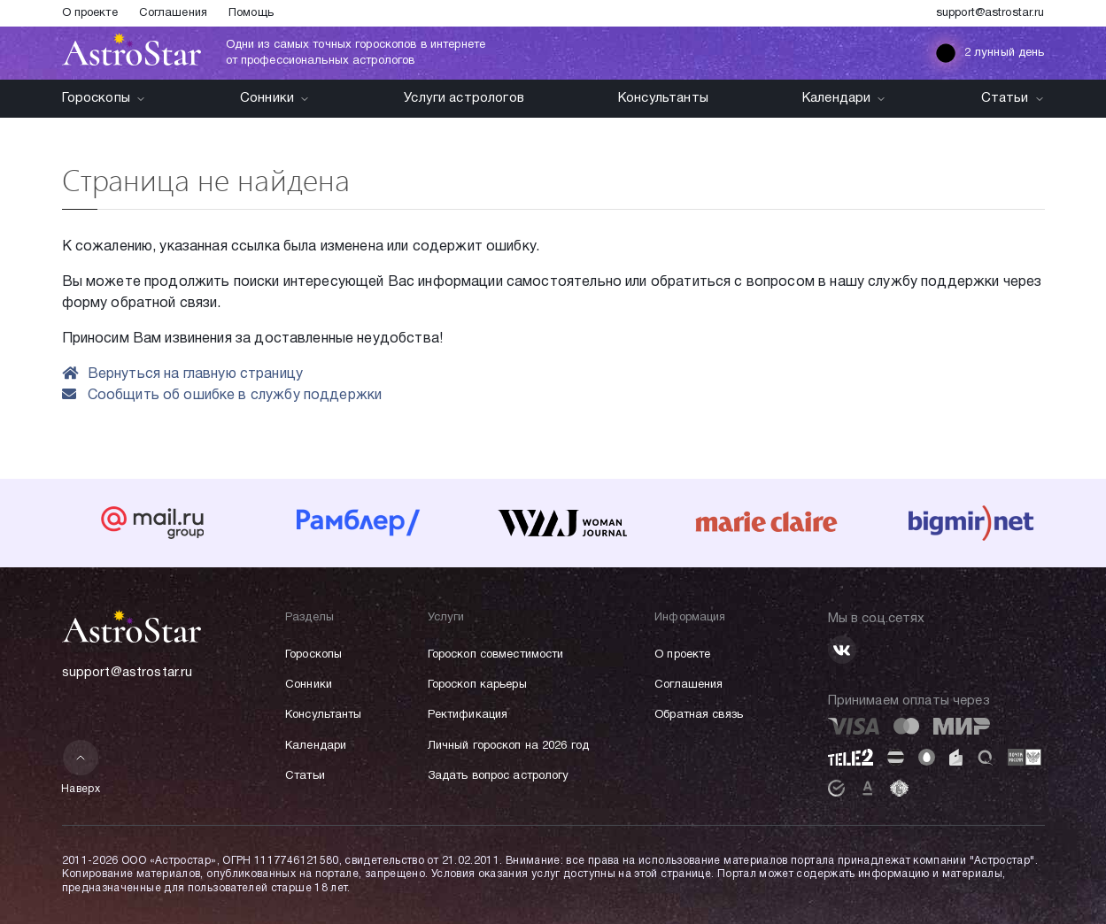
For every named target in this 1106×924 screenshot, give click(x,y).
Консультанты (663, 98)
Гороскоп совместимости (496, 655)
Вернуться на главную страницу (183, 374)
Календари (844, 98)
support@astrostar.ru (990, 13)
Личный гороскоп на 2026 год (509, 746)
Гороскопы (104, 98)
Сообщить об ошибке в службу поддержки (222, 395)
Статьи (1013, 98)
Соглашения (173, 13)
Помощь (251, 13)
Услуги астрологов (464, 98)
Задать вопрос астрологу (498, 776)
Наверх (81, 767)
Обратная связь (698, 715)
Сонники (275, 98)
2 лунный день (990, 53)
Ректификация (468, 715)
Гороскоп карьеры (477, 685)
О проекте (90, 13)
